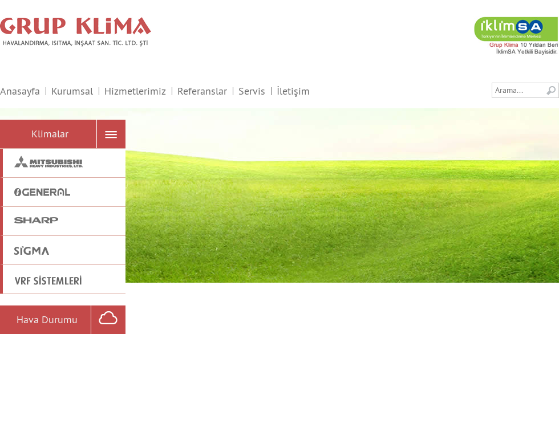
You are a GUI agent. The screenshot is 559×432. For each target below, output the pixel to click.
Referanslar (202, 90)
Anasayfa (20, 90)
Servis (251, 90)
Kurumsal (72, 90)
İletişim (293, 90)
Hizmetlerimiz (135, 90)
